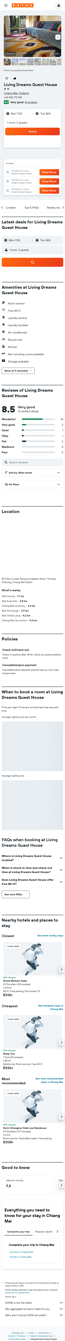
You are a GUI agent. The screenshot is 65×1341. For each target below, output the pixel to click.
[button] (6, 5)
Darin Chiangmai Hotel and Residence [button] (24, 1128)
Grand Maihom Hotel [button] (15, 980)
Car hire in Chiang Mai (21, 1252)
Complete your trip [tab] (18, 1231)
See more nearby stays (50, 935)
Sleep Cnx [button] (9, 1053)
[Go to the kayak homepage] (22, 5)
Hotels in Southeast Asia (41, 1330)
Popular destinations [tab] (47, 1231)
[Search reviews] (35, 462)
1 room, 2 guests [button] (17, 122)
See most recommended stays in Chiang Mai (49, 1080)
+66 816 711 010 (13, 97)
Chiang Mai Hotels (17, 1333)
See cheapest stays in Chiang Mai (50, 1007)
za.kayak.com (18, 1327)
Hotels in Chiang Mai (21, 1256)
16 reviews (31, 102)
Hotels (31, 1327)
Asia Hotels (43, 1327)
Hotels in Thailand (16, 1330)
